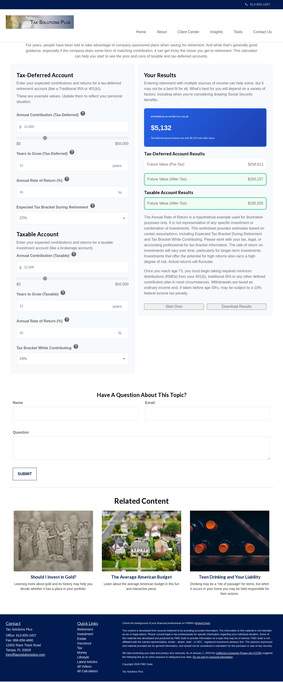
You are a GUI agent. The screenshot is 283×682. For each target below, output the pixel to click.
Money (82, 653)
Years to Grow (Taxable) (41, 293)
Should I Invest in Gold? (53, 577)
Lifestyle (83, 657)
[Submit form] (25, 474)
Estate (82, 639)
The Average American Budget (141, 577)
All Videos (84, 667)
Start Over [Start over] (174, 307)
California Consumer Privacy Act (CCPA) (239, 653)
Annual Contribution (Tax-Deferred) (51, 114)
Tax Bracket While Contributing (47, 347)
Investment (85, 634)
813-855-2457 (257, 4)
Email (150, 403)
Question (21, 433)
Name (18, 403)
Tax (79, 648)
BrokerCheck (202, 623)
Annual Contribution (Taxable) (46, 255)
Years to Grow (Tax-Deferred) (45, 153)
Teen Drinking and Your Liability (229, 577)
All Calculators (87, 671)
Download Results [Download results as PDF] (237, 307)
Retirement (85, 629)
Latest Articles (87, 662)
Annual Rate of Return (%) (43, 180)
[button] (158, 25)
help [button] (83, 113)
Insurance (84, 643)
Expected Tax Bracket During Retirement (56, 207)
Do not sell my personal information (213, 657)
